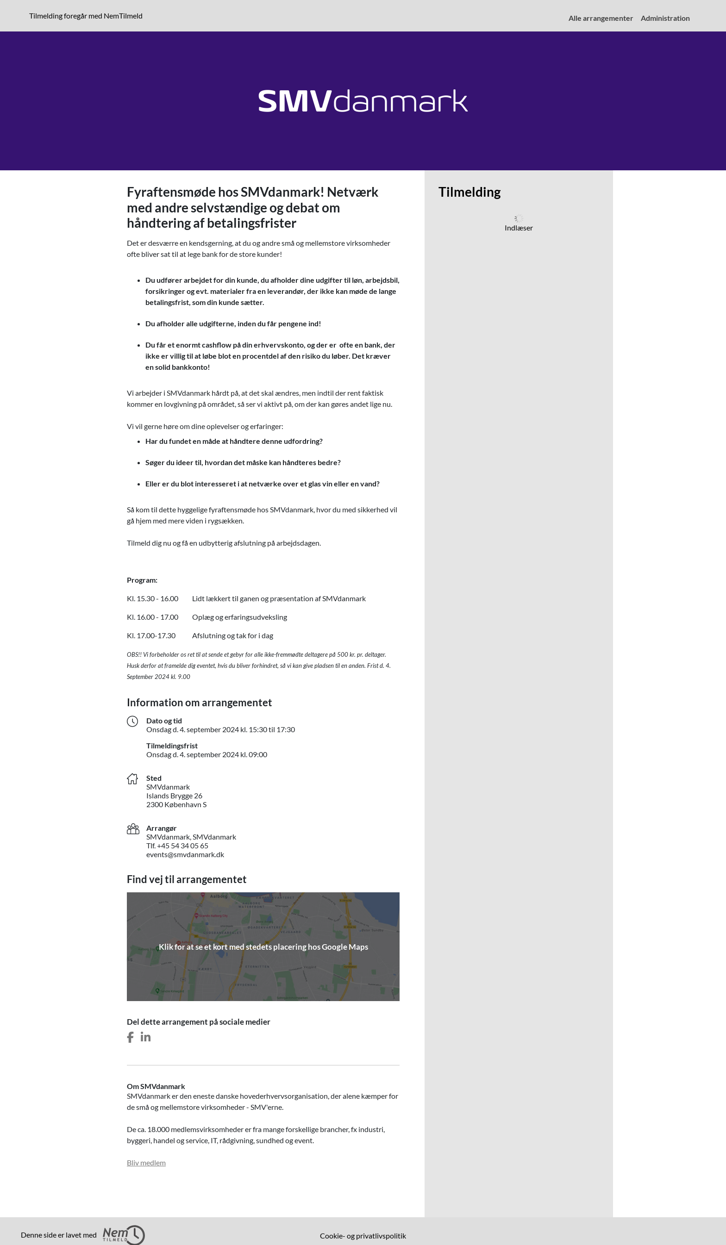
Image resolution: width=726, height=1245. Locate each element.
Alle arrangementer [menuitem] (601, 17)
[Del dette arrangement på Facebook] (130, 1037)
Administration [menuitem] (665, 17)
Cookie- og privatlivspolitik (363, 1235)
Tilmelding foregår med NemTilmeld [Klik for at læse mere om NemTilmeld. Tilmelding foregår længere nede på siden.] (87, 15)
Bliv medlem (146, 1162)
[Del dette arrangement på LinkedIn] (145, 1037)
